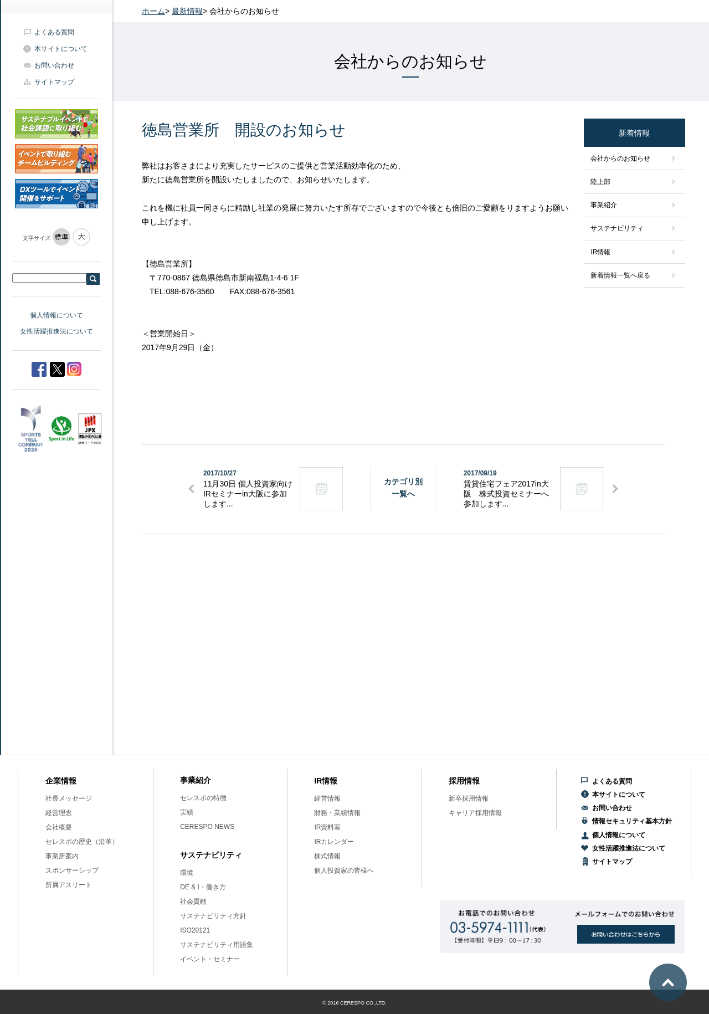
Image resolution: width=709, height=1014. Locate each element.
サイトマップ (54, 82)
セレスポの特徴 (203, 798)
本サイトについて (61, 49)
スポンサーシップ (72, 870)
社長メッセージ (68, 798)
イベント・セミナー (210, 959)
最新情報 (187, 11)
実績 (186, 812)
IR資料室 (327, 827)
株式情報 (327, 856)
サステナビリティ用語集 (216, 945)
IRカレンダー (334, 842)
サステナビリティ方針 (213, 916)
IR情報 (600, 252)
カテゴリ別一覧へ (403, 487)
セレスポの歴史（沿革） (82, 842)
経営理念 (58, 813)
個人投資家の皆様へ (344, 870)
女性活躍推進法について (56, 331)
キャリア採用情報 (475, 813)
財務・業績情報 (337, 813)
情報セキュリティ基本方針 (632, 821)
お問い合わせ (54, 65)
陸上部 (600, 182)
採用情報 (464, 780)
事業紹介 (603, 205)
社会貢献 (193, 901)
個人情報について (56, 315)
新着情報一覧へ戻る (620, 275)
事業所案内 (62, 856)
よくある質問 (54, 32)
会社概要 (58, 827)
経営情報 (327, 798)
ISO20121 (195, 930)
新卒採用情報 (469, 798)
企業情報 (60, 780)
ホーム (153, 11)
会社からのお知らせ (620, 158)
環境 (186, 873)
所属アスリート (68, 885)
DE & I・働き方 (203, 887)
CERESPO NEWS (207, 827)
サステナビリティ (617, 228)
